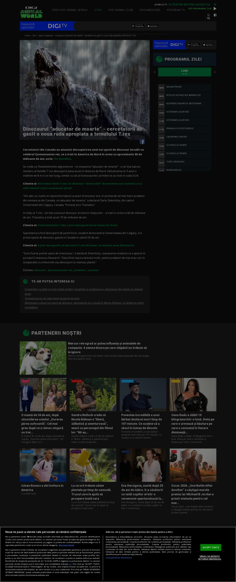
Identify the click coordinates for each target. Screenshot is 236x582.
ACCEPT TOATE (211, 547)
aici (70, 564)
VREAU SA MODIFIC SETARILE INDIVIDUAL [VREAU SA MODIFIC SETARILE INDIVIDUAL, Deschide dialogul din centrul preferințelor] (209, 557)
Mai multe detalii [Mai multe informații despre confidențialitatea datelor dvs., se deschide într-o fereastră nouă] (66, 545)
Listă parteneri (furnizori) (119, 557)
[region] (118, 554)
